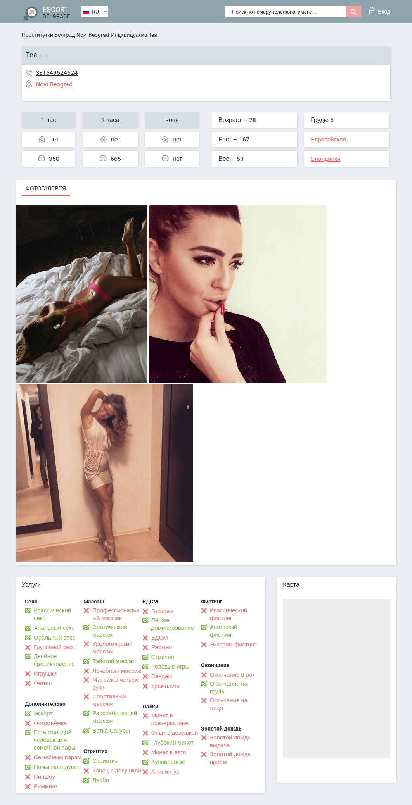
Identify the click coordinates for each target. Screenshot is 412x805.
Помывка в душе (56, 767)
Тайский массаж (114, 661)
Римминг (45, 786)
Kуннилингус (168, 761)
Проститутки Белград (48, 35)
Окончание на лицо (229, 704)
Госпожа (162, 611)
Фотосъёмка (50, 723)
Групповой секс (54, 647)
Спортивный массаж (109, 700)
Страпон (162, 656)
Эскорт (43, 713)
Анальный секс (54, 627)
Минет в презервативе (169, 719)
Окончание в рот (232, 674)
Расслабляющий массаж (114, 717)
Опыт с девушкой (174, 732)
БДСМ (159, 637)
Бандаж (161, 676)
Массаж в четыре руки (115, 683)
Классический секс (52, 614)
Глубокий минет (172, 742)
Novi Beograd (92, 35)
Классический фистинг (228, 614)
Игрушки (45, 673)
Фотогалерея (46, 188)
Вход (379, 10)
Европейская (328, 139)
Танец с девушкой (116, 770)
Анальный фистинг (223, 631)
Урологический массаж (112, 647)
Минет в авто (169, 752)
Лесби (100, 780)
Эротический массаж (109, 631)
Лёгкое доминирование (172, 624)
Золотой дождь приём (230, 758)
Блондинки (325, 158)
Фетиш (43, 683)
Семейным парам (57, 757)
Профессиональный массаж (115, 614)
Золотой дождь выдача (230, 741)
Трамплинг (165, 686)
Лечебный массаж (116, 670)
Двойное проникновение (54, 660)
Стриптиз (105, 760)
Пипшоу (44, 776)
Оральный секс (54, 637)
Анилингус (165, 771)
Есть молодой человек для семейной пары (54, 740)
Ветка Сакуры (111, 730)
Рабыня (161, 647)
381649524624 (57, 72)
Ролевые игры (170, 666)
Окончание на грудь (229, 687)
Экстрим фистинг (233, 644)
